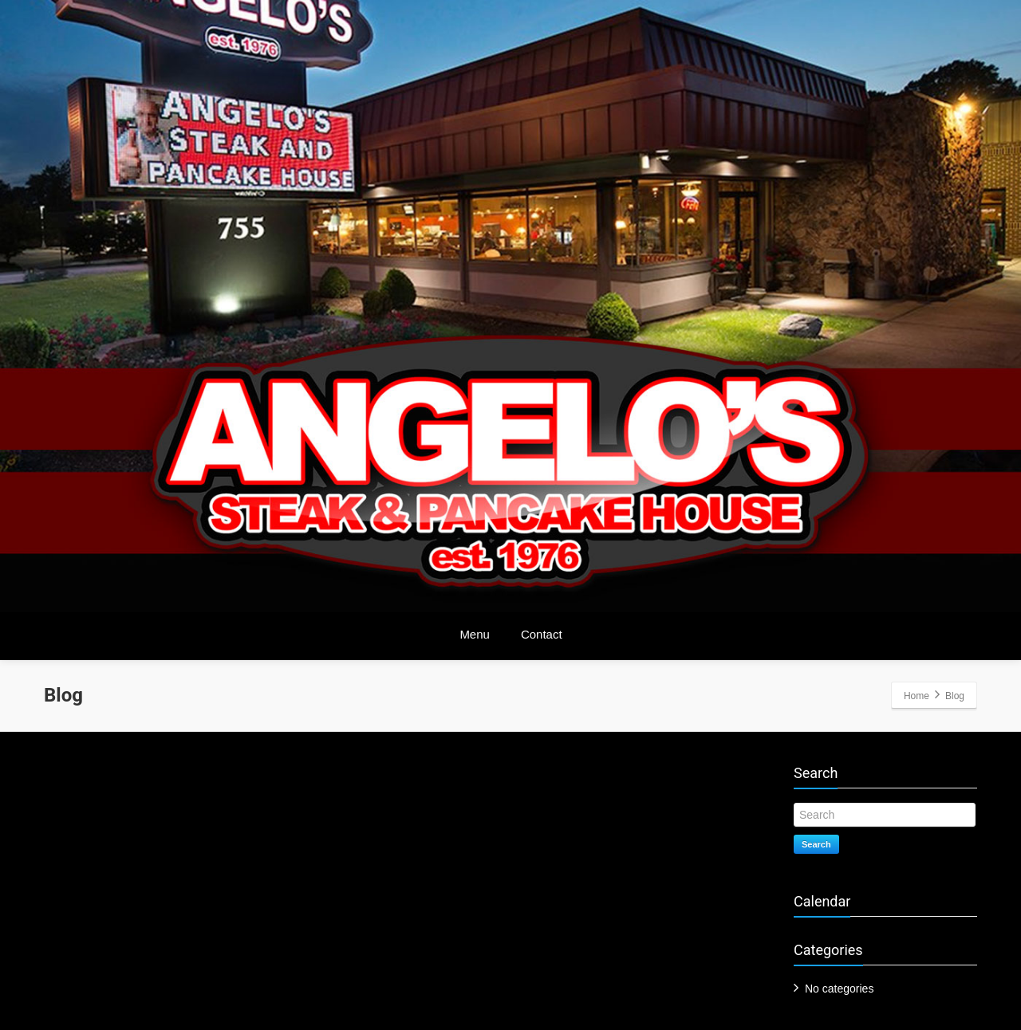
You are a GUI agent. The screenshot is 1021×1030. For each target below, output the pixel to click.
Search (816, 844)
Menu (474, 634)
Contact (541, 634)
